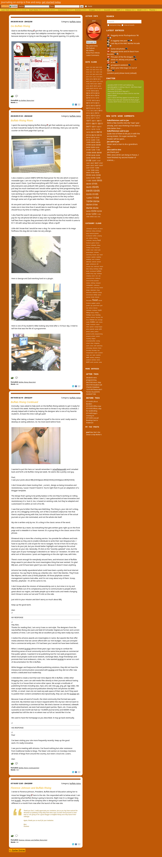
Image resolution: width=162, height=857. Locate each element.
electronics (89, 292)
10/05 (94, 180)
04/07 (96, 165)
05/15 (95, 86)
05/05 (95, 187)
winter (98, 360)
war (91, 355)
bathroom (88, 231)
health (100, 310)
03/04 (93, 211)
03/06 (98, 175)
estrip (95, 295)
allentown (88, 262)
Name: (34, 6)
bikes (87, 269)
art (98, 228)
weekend (88, 360)
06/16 (95, 79)
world (91, 362)
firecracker (89, 300)
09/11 (94, 121)
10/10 (88, 132)
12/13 (97, 98)
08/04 (89, 204)
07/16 (91, 79)
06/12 (92, 113)
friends (100, 300)
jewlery (88, 317)
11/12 (88, 111)
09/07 (92, 163)
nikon (87, 327)
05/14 (88, 95)
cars (87, 238)
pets (99, 250)
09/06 (97, 170)
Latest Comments (92, 55)
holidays (88, 247)
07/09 (88, 145)
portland (88, 334)
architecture (93, 264)
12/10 (93, 129)
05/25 (94, 67)
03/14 (97, 95)
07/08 (88, 155)
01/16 (98, 81)
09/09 (93, 142)
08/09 (98, 142)
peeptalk (92, 329)
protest (93, 336)
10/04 (89, 201)
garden (88, 305)
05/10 (99, 135)
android (94, 262)
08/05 (88, 183)
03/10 (93, 137)
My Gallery (90, 50)
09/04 (96, 201)
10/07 (88, 163)
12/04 (89, 197)
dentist (101, 287)
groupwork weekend (119, 65)
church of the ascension (92, 280)
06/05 (89, 187)
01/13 (93, 108)
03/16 (91, 81)
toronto (94, 255)
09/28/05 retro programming (91, 378)
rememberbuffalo (90, 341)
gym (101, 305)
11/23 (90, 69)
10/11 (88, 120)
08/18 (94, 74)
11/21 (94, 72)
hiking (98, 245)
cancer (93, 276)
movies (100, 322)
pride (92, 334)
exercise (88, 297)
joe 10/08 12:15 (113, 89)
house (92, 247)
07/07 (101, 163)
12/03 (93, 214)
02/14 (88, 98)
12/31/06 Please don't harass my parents (94, 390)
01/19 (87, 74)
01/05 (95, 194)
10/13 (94, 100)
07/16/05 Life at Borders (92, 402)
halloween (93, 245)
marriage (100, 320)
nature (96, 250)
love (96, 320)
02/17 (87, 76)
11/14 (88, 91)
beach (101, 266)
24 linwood (89, 228)
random (98, 336)
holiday (97, 312)
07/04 (95, 204)
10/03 (87, 217)
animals (95, 228)
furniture (88, 243)
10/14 (93, 91)
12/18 (90, 74)
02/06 (88, 178)
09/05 (99, 180)
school (88, 343)
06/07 (88, 165)
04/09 (88, 147)
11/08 (98, 150)
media (87, 322)
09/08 (93, 152)
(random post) (113, 73)
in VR (112, 62)
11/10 (98, 129)
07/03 (99, 216)
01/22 (87, 72)
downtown (93, 290)
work (93, 259)
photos (88, 331)
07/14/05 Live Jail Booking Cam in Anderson (92, 420)
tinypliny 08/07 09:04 (114, 102)
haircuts (88, 245)
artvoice (88, 266)
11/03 (99, 214)
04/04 (88, 211)
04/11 (88, 126)
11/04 (95, 197)
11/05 (88, 180)
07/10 (88, 135)
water (93, 355)
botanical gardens (94, 233)
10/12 (92, 111)
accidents (97, 259)
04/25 (97, 67)
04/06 (93, 175)
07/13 (93, 103)
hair (87, 308)
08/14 (88, 93)
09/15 (95, 84)
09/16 (101, 77)
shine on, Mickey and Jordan (122, 59)
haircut (97, 243)
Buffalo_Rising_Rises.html (27, 382)
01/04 (88, 214)
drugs (98, 290)
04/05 (89, 190)
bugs (95, 273)
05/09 (98, 145)
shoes (92, 343)
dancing (94, 240)
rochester (96, 252)
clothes (91, 238)
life (102, 317)
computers (89, 240)
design (88, 290)
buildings (99, 273)
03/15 (87, 88)
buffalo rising (75, 21)
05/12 (97, 113)
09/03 (92, 217)
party (87, 329)
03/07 (101, 165)
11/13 (88, 100)
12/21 (91, 72)
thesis (99, 348)
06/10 (93, 135)
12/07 (94, 160)
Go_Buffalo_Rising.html (26, 100)
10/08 (88, 152)
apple (87, 264)
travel (101, 255)
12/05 (98, 178)
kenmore (93, 317)
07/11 (88, 123)
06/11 (94, 123)
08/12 (100, 111)
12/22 (100, 69)
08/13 (88, 103)
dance (92, 287)
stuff (95, 345)
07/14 (93, 93)
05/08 (98, 155)
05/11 (100, 123)
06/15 (91, 86)
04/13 (93, 106)
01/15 (96, 88)
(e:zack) (18, 800)
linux (87, 320)
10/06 (93, 170)
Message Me (91, 42)
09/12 (96, 111)
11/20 (100, 72)
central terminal (90, 278)
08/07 (97, 163)
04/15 (99, 86)
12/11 (93, 118)
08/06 (88, 172)
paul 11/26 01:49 (113, 93)
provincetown (89, 252)
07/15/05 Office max (93, 406)
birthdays (98, 231)
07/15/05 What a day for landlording (93, 409)
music (91, 250)
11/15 (87, 84)
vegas (87, 355)
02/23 (94, 69)
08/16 (87, 79)
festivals (97, 297)
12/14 (100, 88)
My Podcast (90, 48)
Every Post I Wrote (93, 53)
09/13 (98, 100)
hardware (94, 310)
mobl (96, 322)
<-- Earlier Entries (17, 850)
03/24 (87, 69)
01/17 (91, 76)
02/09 (97, 147)
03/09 (93, 147)
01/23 (97, 69)
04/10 (88, 137)
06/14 (97, 93)
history (92, 312)
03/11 (94, 126)
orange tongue (98, 327)
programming (99, 334)
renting (98, 341)
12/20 (97, 72)
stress (91, 345)
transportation (90, 352)
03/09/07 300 (91, 394)
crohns (88, 287)
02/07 (88, 168)
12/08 (93, 150)
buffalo (95, 236)
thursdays (94, 350)
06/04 (89, 207)
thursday (88, 350)
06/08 (93, 155)
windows (93, 360)
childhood (97, 278)
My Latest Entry (92, 46)
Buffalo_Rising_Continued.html (29, 768)
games (93, 243)
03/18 (100, 74)
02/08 (98, 158)
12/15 (101, 81)
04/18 (97, 74)
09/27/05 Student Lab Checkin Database (94, 386)
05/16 (99, 79)
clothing (95, 238)
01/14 (93, 98)
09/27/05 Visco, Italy (93, 382)
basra (101, 228)
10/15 (92, 84)
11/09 (97, 140)
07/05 (94, 183)
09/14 (97, 91)
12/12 (98, 108)
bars (92, 266)
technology (89, 348)
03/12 (93, 115)
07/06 (93, 172)
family (92, 297)
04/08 (88, 158)
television (95, 348)
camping (99, 236)
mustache (92, 324)
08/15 (99, 84)
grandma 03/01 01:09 (115, 85)
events (99, 295)
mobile (13, 6)
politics (96, 331)
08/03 (95, 216)
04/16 (87, 81)
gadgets (93, 303)
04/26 (87, 67)
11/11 (98, 118)
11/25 (90, 67)
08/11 (99, 120)
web (87, 357)
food (99, 240)
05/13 (88, 106)
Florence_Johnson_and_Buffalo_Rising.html (33, 840)
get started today (51, 2)
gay (92, 305)
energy (100, 292)
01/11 (88, 129)
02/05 (89, 194)
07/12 (88, 113)
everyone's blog (115, 25)
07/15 (87, 86)
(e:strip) (27, 648)
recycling (88, 338)
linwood (92, 320)
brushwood (89, 236)
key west (97, 247)
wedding (98, 257)
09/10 (93, 132)
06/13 (97, 103)
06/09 (93, 145)
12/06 (97, 168)
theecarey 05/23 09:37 (115, 91)
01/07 (92, 168)
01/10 (88, 140)
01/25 (100, 67)
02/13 (88, 108)
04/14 (92, 95)
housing (98, 315)
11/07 (99, 161)
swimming (89, 255)
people (96, 329)
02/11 (99, 127)
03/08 (93, 157)
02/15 (91, 88)
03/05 (96, 190)
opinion (92, 327)
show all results (129, 25)
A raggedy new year (119, 40)
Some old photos (117, 49)
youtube (96, 362)
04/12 (88, 115)
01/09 (88, 150)
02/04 (99, 211)
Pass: (64, 6)
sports (88, 345)
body (87, 233)
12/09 (93, 140)
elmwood (94, 292)
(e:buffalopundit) (59, 469)
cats (99, 276)
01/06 (93, 178)
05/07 (92, 165)
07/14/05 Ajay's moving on (91, 414)
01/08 (88, 160)
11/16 (97, 76)
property (88, 336)
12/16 (94, 76)
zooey (100, 362)
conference (96, 285)
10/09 (88, 142)
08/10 (99, 132)
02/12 (98, 116)
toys (98, 255)
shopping (96, 343)
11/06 (88, 170)
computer (98, 283)
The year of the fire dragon (121, 57)
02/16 (94, 81)
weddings (88, 259)
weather (93, 257)
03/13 (97, 105)
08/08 (99, 152)
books (87, 271)
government (96, 305)
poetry (92, 331)
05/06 (88, 175)
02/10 (97, 137)
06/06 (97, 173)
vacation (88, 257)
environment (89, 295)
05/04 (95, 208)
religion (93, 338)
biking (93, 231)
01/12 (88, 118)
